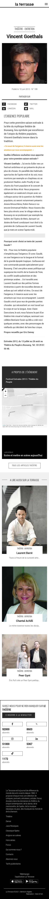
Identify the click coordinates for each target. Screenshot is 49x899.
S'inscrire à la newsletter (19, 715)
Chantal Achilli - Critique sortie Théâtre (18, 568)
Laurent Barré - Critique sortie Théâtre (18, 487)
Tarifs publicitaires (13, 863)
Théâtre (9, 816)
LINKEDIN (9, 108)
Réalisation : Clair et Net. (34, 894)
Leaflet (4, 425)
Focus (8, 845)
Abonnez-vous (12, 859)
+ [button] (5, 392)
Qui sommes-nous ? (14, 849)
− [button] (5, 395)
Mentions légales (26, 892)
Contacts (9, 854)
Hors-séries (10, 840)
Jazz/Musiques (12, 826)
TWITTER (30, 104)
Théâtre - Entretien (24, 29)
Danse (8, 821)
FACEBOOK (9, 104)
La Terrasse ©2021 (12, 892)
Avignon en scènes (13, 835)
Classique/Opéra (12, 830)
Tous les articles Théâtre (24, 466)
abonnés (12, 728)
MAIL (29, 108)
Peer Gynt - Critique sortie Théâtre (16, 635)
